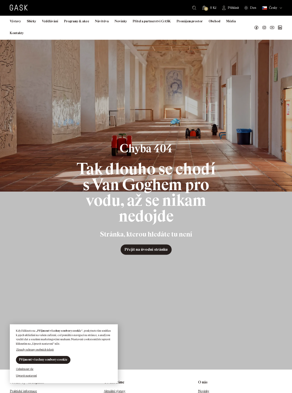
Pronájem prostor (190, 21)
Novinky (121, 21)
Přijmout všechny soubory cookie (43, 359)
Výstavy (15, 21)
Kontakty (17, 33)
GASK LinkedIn (280, 28)
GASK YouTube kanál (272, 28)
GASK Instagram (264, 28)
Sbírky (31, 21)
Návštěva (102, 21)
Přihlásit (233, 8)
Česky (269, 8)
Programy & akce (76, 21)
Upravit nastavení (26, 375)
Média (231, 21)
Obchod (214, 21)
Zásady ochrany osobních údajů (35, 349)
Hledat (194, 8)
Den (253, 8)
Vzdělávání (50, 21)
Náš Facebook (256, 28)
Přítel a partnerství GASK (152, 21)
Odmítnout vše (24, 369)
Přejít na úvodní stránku (146, 249)
